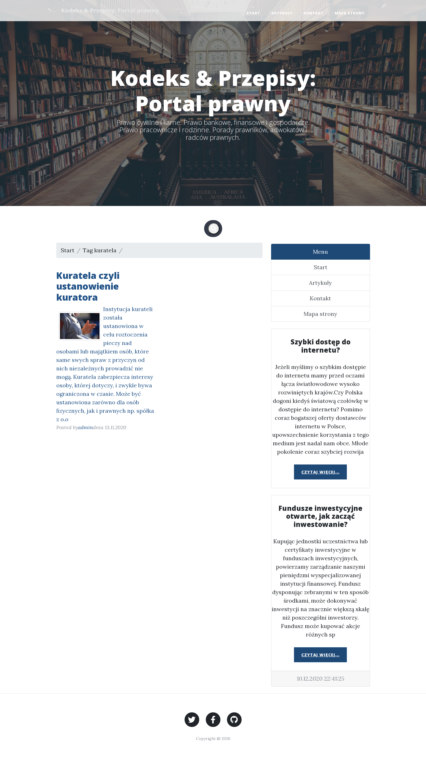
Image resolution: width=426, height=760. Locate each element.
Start (253, 13)
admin (85, 427)
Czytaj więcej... (320, 472)
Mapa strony (349, 13)
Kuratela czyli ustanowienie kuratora (88, 286)
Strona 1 (135, 250)
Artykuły (281, 13)
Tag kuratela (99, 250)
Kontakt (313, 13)
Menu (320, 251)
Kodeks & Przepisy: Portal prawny (111, 10)
